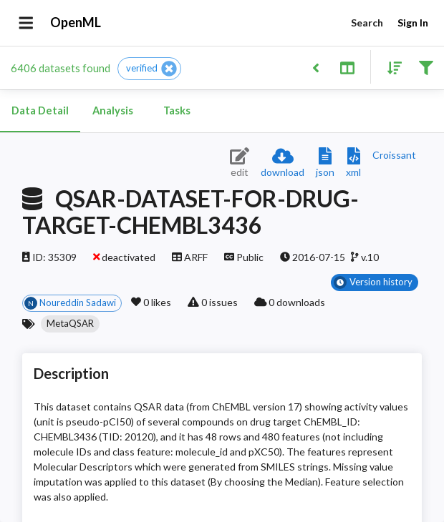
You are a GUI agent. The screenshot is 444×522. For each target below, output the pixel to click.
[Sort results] (390, 67)
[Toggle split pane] (347, 67)
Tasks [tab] (177, 111)
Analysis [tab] (112, 111)
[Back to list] (315, 67)
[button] (149, 68)
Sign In (412, 23)
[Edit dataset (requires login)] (239, 163)
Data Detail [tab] (40, 111)
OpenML (76, 23)
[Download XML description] (353, 163)
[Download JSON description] (325, 163)
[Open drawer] (26, 22)
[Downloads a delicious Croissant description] (394, 155)
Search (367, 23)
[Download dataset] (282, 163)
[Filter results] (426, 67)
